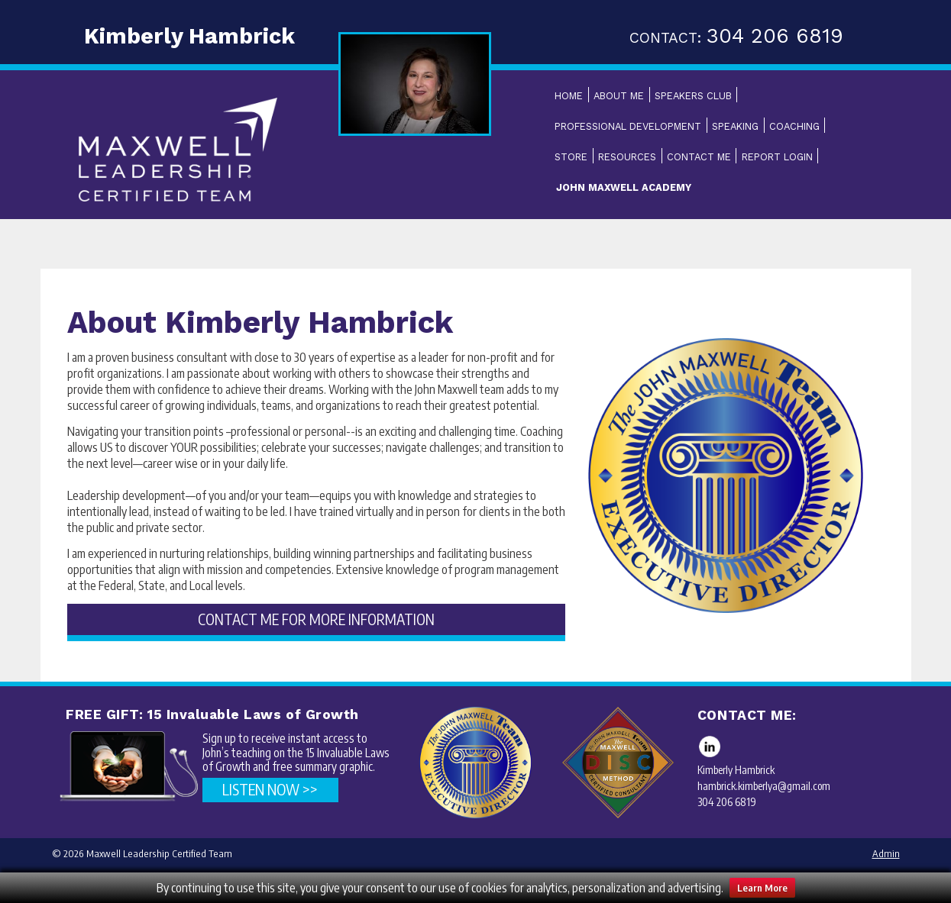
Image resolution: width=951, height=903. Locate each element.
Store (571, 157)
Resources (627, 157)
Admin (886, 853)
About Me (619, 96)
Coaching (794, 126)
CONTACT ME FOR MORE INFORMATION (316, 619)
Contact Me (699, 157)
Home (569, 96)
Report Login (777, 157)
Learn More (762, 888)
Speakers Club (693, 96)
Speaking (735, 126)
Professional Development (628, 126)
